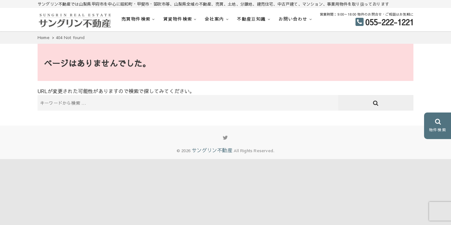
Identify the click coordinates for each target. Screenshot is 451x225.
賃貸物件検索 (177, 19)
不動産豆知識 (251, 19)
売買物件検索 (136, 19)
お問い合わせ (292, 19)
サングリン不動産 (212, 150)
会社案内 (214, 19)
